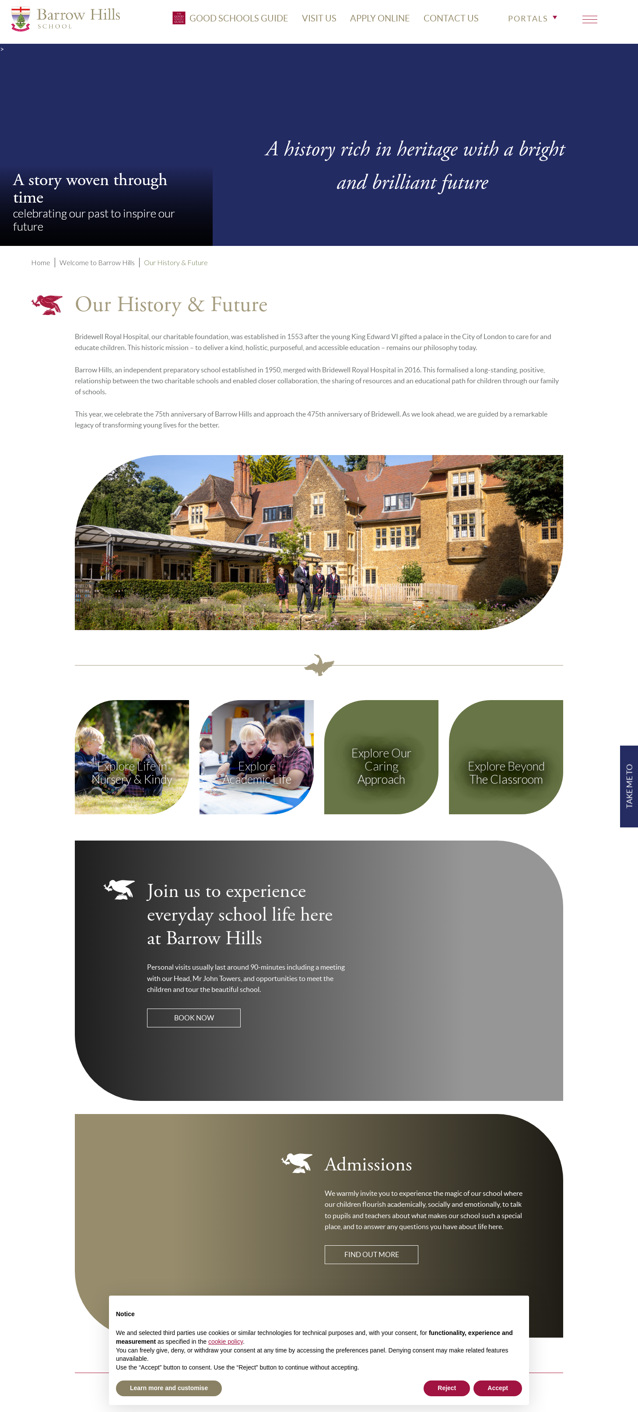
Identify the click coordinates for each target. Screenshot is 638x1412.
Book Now (194, 1018)
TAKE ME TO (628, 786)
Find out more (371, 1254)
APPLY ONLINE (373, 21)
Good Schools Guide (223, 21)
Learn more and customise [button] (169, 1387)
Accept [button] (497, 1387)
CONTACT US (444, 21)
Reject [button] (447, 1387)
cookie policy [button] (225, 1341)
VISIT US (312, 21)
